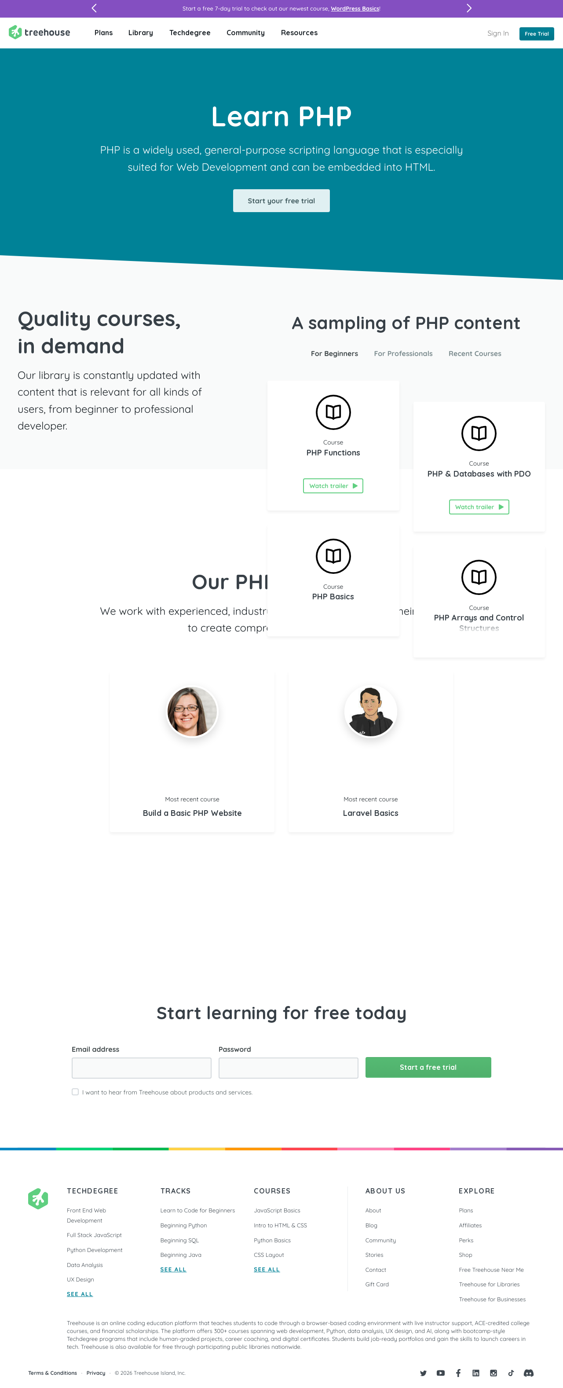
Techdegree (190, 32)
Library (140, 32)
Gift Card (377, 1284)
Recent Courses (475, 353)
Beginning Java (181, 1255)
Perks (466, 1240)
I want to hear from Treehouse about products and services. (167, 1092)
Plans (104, 32)
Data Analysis (85, 1265)
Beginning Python (184, 1225)
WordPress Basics (355, 8)
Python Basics (272, 1240)
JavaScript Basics (277, 1210)
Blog (371, 1225)
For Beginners (334, 353)
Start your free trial (281, 200)
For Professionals (403, 353)
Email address (95, 1049)
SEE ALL (80, 1294)
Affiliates (470, 1225)
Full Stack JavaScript (94, 1235)
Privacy (96, 1373)
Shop (465, 1255)
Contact (376, 1270)
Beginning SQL (180, 1240)
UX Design (80, 1279)
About (373, 1210)
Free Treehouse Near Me (491, 1270)
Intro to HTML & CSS (280, 1225)
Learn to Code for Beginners (198, 1210)
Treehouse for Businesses (492, 1299)
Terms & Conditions (52, 1373)
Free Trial (537, 33)
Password (235, 1049)
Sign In (498, 33)
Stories (375, 1255)
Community (246, 32)
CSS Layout (269, 1255)
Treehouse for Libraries (489, 1284)
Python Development (95, 1250)
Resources (299, 32)
